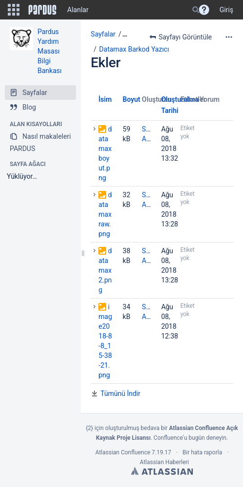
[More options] (229, 37)
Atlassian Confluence (122, 452)
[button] (13, 9)
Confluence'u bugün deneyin (189, 437)
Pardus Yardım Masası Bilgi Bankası (49, 51)
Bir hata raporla (202, 452)
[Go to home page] (42, 9)
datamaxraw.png (105, 214)
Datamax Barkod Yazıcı (134, 49)
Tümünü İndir (120, 393)
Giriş (226, 10)
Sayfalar (103, 34)
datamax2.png (105, 270)
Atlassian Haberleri (164, 462)
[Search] (196, 10)
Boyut (131, 99)
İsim (105, 99)
